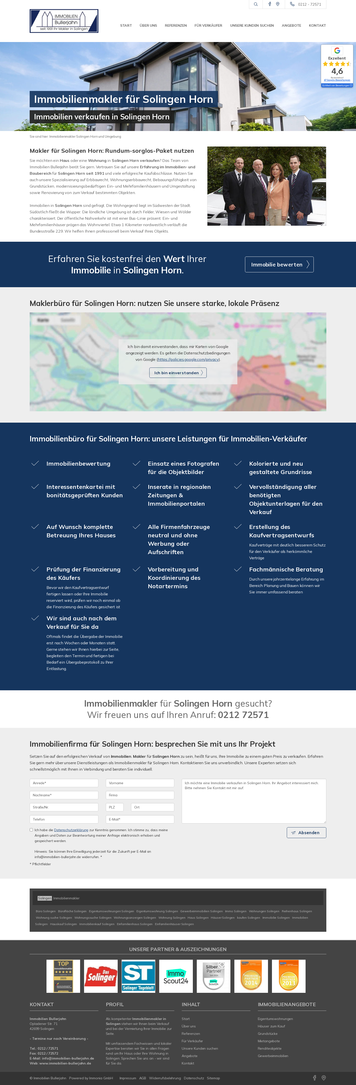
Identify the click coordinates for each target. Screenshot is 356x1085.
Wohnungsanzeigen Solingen (135, 917)
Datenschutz (194, 1078)
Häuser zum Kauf (271, 1026)
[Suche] (256, 4)
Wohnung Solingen (171, 917)
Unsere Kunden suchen (252, 25)
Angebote (291, 25)
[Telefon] (64, 819)
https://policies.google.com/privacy (188, 359)
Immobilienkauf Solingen (96, 924)
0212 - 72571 (309, 4)
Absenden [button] (310, 833)
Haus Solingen (198, 917)
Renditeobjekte (270, 1048)
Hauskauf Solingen (63, 924)
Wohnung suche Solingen (54, 917)
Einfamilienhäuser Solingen (174, 924)
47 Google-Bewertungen (337, 80)
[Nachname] (64, 795)
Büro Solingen (46, 911)
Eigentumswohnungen (275, 1019)
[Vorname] (140, 783)
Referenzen (176, 25)
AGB (142, 1078)
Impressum (128, 1078)
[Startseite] (64, 21)
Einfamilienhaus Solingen (135, 924)
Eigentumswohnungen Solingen (111, 911)
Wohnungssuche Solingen (92, 917)
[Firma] (140, 795)
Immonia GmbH (101, 1078)
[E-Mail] (140, 819)
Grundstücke (268, 1033)
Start (126, 25)
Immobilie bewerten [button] (276, 264)
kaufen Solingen (248, 917)
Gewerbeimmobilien (273, 1056)
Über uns (148, 25)
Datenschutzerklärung (71, 830)
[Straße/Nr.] (64, 807)
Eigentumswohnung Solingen (157, 911)
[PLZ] (115, 807)
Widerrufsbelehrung (165, 1078)
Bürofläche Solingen (72, 911)
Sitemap (213, 1078)
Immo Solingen (235, 911)
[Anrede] (64, 783)
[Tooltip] (350, 85)
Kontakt (317, 25)
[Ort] (152, 807)
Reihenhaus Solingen (297, 911)
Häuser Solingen (223, 917)
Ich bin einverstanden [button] (177, 372)
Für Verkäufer (208, 25)
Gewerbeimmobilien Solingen (201, 911)
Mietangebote (269, 1041)
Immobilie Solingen (276, 917)
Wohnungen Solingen (264, 911)
